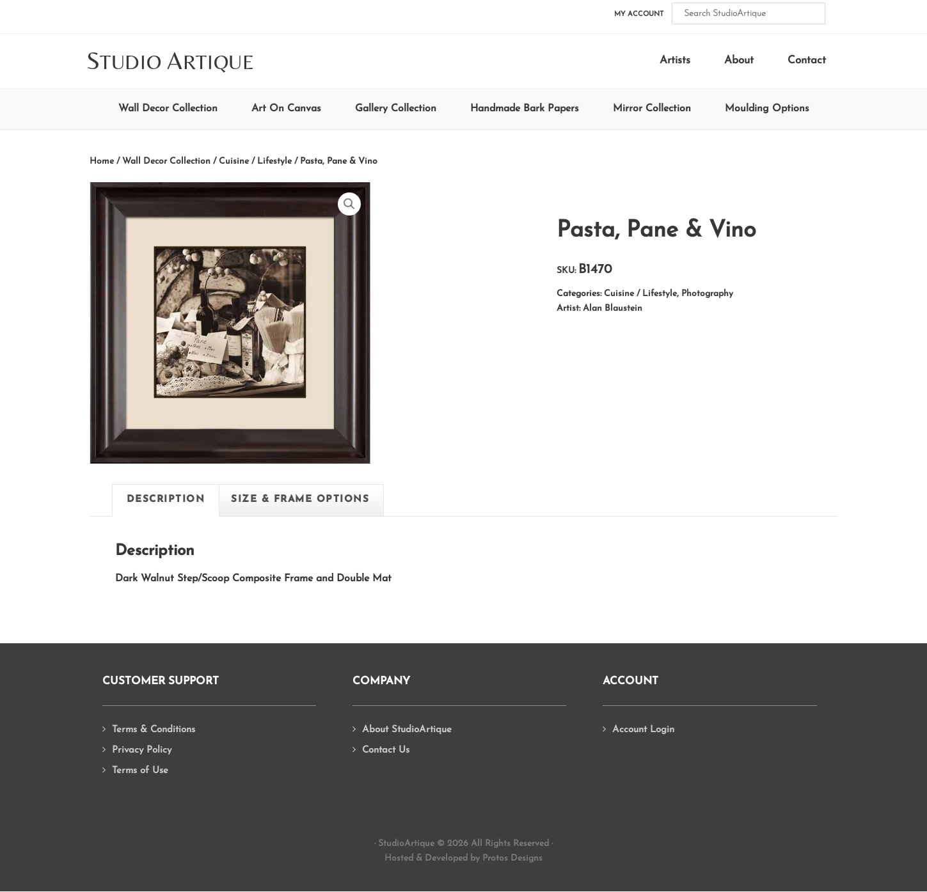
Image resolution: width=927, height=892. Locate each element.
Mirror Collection (652, 109)
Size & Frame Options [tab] (300, 500)
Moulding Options (767, 109)
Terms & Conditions (153, 730)
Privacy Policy (141, 750)
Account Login (643, 730)
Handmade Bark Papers (524, 109)
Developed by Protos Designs (484, 858)
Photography (707, 294)
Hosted (398, 858)
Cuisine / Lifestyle (255, 161)
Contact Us (385, 750)
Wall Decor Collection (168, 109)
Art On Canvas (286, 109)
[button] (349, 203)
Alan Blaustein (612, 308)
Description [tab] (166, 500)
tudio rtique (170, 62)
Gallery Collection (395, 109)
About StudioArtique (407, 730)
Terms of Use (140, 771)
